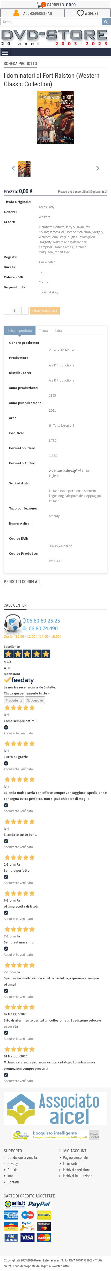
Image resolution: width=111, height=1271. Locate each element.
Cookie (13, 1170)
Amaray (54, 516)
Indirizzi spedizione (76, 1170)
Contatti (13, 1182)
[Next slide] (97, 169)
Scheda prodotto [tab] (20, 330)
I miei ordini (71, 1164)
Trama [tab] (43, 330)
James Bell (56, 232)
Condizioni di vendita (22, 1158)
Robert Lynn (62, 252)
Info (10, 1176)
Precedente (14, 700)
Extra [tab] (58, 330)
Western (44, 217)
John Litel (57, 237)
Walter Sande (61, 242)
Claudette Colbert (51, 227)
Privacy (13, 1164)
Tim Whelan (47, 262)
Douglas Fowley (76, 237)
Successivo (35, 700)
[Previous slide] (13, 169)
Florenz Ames (63, 247)
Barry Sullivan (74, 227)
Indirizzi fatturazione (77, 1176)
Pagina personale (75, 1158)
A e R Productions (61, 365)
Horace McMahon (78, 232)
